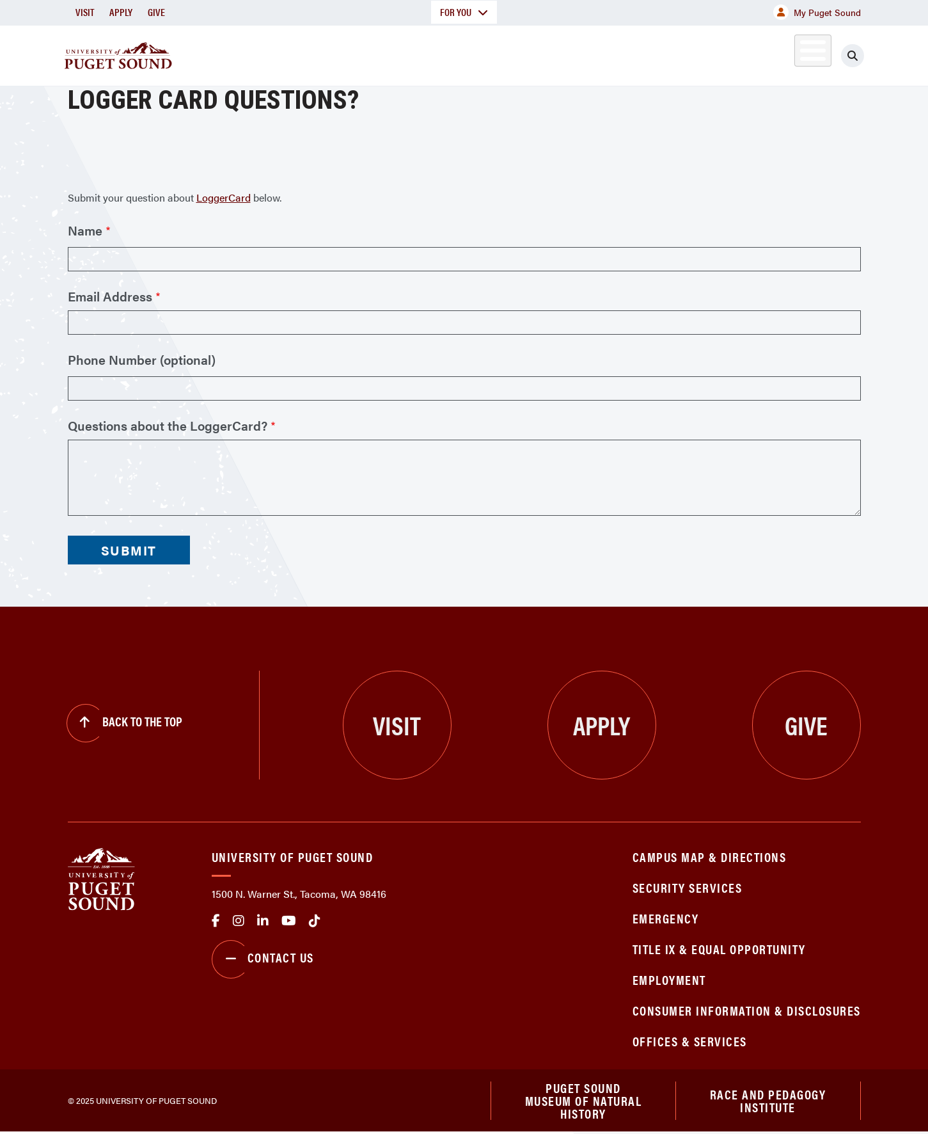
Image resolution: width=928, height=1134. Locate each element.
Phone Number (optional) (142, 360)
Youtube (288, 920)
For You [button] (464, 11)
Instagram (238, 920)
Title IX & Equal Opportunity (719, 948)
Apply (120, 11)
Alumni (781, 53)
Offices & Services (690, 1041)
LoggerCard (223, 197)
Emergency (666, 918)
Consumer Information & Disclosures (747, 1010)
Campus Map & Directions (710, 856)
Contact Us (263, 959)
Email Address (110, 296)
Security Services (688, 887)
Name (85, 230)
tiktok (314, 920)
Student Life (615, 53)
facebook (216, 920)
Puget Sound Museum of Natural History (583, 1101)
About (333, 53)
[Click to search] (852, 55)
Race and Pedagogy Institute (768, 1101)
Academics (418, 53)
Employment (669, 979)
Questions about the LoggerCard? (167, 426)
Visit (84, 11)
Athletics (713, 53)
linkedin (263, 920)
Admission (514, 53)
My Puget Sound (817, 12)
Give (156, 11)
